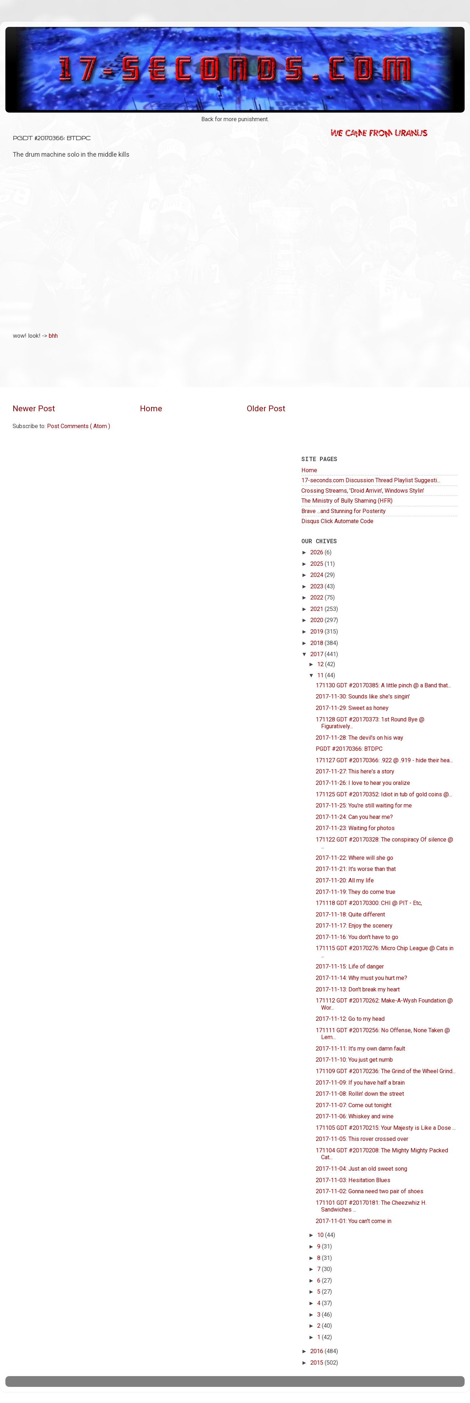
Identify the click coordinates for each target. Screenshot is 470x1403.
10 (321, 1235)
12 (321, 664)
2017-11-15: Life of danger (350, 966)
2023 (317, 586)
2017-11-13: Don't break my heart (358, 989)
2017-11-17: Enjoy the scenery (354, 925)
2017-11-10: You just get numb (354, 1059)
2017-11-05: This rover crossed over (362, 1139)
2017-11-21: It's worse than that (356, 869)
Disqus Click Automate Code (337, 521)
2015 (317, 1362)
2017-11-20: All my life (345, 880)
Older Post (266, 408)
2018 (317, 643)
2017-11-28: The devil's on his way (359, 737)
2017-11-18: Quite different (350, 914)
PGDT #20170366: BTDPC (349, 748)
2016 (317, 1351)
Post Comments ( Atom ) (78, 426)
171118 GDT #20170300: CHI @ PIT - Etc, (369, 903)
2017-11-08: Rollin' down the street (360, 1093)
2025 (317, 563)
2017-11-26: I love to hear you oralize (363, 782)
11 (321, 675)
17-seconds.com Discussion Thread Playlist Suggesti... (370, 480)
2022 (317, 597)
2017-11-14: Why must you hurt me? (361, 978)
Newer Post (34, 408)
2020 (317, 620)
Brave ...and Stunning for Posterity (343, 511)
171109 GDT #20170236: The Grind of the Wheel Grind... (386, 1071)
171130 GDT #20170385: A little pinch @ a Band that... (383, 685)
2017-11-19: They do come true (355, 891)
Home (151, 408)
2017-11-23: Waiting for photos (355, 828)
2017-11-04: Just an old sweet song (361, 1168)
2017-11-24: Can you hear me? (354, 817)
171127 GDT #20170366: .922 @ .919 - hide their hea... (384, 760)
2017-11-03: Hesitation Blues (353, 1180)
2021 (317, 609)
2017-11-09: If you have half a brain (360, 1082)
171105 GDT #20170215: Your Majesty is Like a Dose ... (386, 1127)
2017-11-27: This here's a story (355, 771)
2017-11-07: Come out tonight (353, 1105)
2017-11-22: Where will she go (354, 857)
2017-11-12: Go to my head (350, 1018)
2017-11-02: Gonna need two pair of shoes (369, 1191)
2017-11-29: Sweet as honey (352, 708)
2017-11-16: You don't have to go (357, 937)
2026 (317, 552)
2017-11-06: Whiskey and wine (355, 1116)
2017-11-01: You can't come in (353, 1221)
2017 (317, 654)
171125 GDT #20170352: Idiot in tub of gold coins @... (384, 794)
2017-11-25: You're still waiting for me (364, 805)
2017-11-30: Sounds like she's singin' (363, 696)
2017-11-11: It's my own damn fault (360, 1048)
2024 (317, 575)
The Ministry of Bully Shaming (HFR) (347, 500)
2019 (317, 631)
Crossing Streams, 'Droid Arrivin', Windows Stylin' (362, 490)
